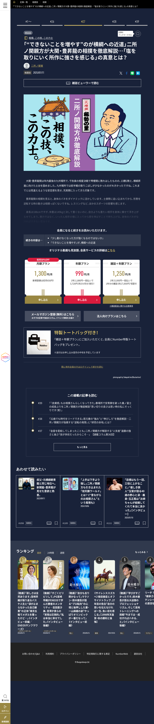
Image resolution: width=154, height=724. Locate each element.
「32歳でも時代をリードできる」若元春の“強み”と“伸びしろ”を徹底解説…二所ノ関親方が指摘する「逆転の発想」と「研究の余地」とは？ (84, 420)
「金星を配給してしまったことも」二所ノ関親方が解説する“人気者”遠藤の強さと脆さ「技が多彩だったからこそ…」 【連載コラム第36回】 (84, 432)
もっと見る (82, 446)
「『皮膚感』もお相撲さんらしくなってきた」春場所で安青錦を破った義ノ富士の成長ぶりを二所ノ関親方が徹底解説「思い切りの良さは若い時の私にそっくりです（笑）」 (85, 406)
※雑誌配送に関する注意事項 (121, 306)
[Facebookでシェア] (126, 73)
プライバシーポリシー (70, 653)
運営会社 (138, 653)
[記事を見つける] (5, 697)
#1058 (21, 523)
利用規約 (50, 653)
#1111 (28, 32)
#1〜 (29, 22)
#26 (52, 22)
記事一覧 (24, 2)
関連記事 (150, 709)
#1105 (65, 523)
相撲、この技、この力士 (41, 38)
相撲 (44, 2)
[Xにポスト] (121, 73)
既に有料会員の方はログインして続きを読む (82, 366)
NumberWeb (122, 653)
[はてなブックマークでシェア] (138, 73)
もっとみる (140, 552)
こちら (111, 250)
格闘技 (35, 2)
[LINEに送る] (132, 73)
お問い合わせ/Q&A (31, 653)
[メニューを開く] (5, 5)
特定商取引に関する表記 (98, 653)
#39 (137, 22)
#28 (114, 22)
